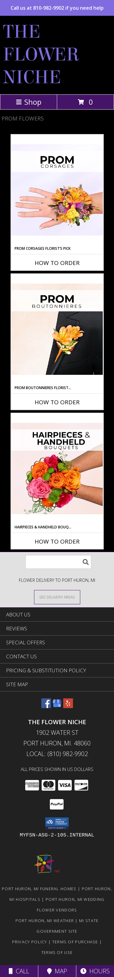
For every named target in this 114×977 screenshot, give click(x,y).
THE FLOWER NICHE (41, 54)
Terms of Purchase (75, 942)
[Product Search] (58, 562)
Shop (28, 102)
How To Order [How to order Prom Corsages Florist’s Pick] (57, 263)
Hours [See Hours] (95, 971)
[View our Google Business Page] (57, 706)
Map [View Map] (57, 971)
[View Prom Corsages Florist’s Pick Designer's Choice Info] (57, 190)
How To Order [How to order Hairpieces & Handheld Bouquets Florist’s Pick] (57, 541)
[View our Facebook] (46, 706)
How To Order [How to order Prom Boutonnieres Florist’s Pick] (57, 402)
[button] (57, 823)
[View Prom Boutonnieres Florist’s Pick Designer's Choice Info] (57, 329)
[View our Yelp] (68, 706)
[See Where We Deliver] (57, 597)
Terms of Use (57, 952)
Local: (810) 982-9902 (57, 754)
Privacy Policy (29, 942)
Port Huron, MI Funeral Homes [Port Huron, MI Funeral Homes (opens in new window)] (39, 888)
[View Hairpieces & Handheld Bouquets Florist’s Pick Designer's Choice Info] (57, 469)
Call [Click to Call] (19, 971)
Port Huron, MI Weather (45, 920)
